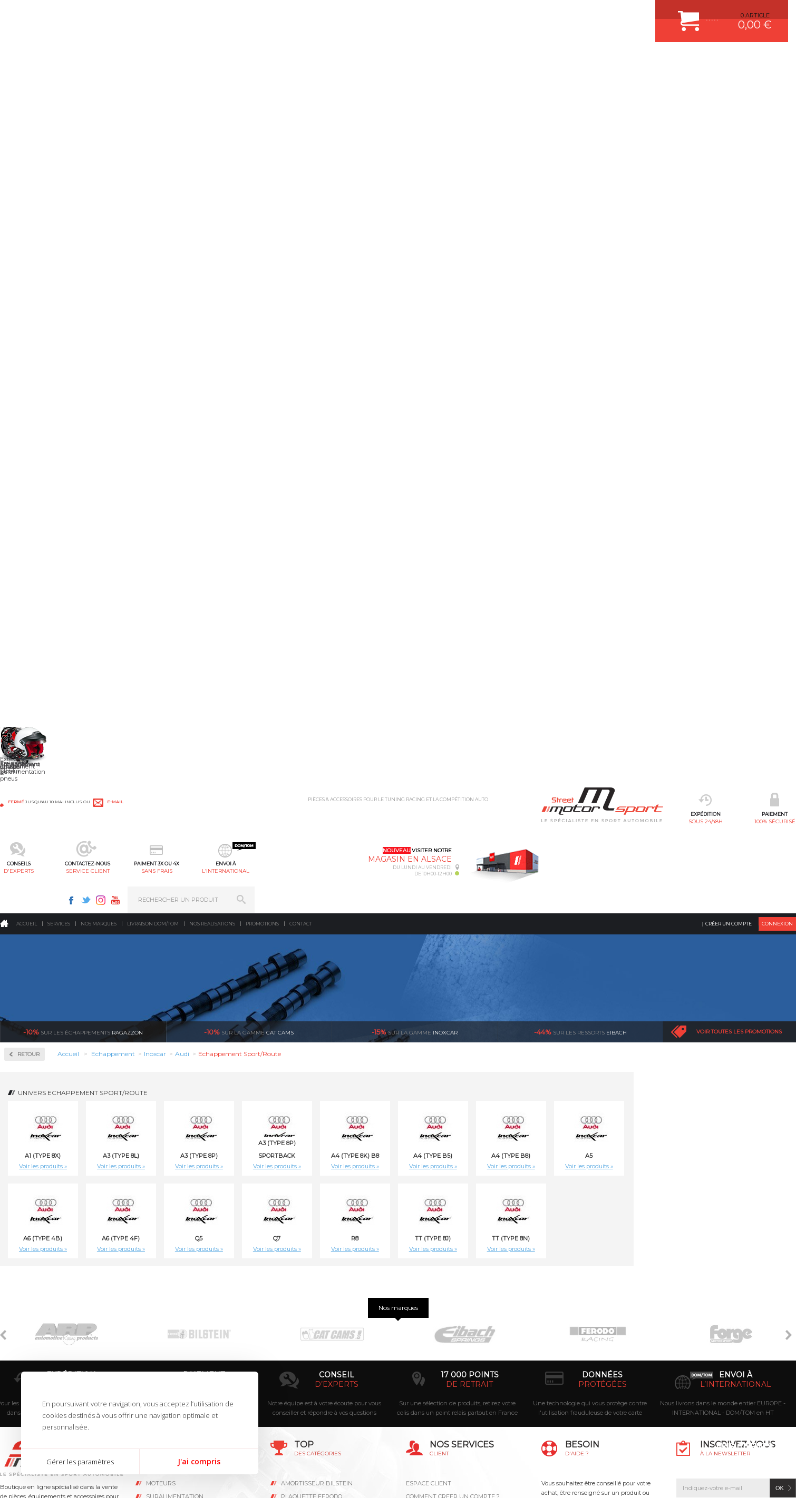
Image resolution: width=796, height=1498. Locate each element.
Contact (300, 87)
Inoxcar (31, 329)
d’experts (336, 1193)
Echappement (169, 1319)
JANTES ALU (299, 1345)
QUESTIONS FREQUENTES (444, 1384)
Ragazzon (83, 195)
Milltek (29, 363)
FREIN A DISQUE (304, 1411)
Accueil (26, 87)
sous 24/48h (161, 60)
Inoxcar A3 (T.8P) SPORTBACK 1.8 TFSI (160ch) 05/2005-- (428, 653)
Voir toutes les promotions (739, 194)
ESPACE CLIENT (428, 1292)
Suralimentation (174, 1305)
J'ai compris (199, 1461)
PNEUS (291, 1358)
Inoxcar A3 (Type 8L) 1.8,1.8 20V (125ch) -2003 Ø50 (324, 822)
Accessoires (39, 261)
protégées (602, 1193)
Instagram (642, 13)
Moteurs (161, 1292)
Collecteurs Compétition (64, 295)
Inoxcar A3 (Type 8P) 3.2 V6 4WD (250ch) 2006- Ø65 (633, 987)
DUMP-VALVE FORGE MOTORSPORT (333, 1384)
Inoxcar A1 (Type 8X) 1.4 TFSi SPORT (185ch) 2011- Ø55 (324, 653)
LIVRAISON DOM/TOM (437, 1371)
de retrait (469, 1193)
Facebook (612, 13)
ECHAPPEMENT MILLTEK (317, 1332)
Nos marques (99, 87)
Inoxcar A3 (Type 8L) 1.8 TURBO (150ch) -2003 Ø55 (221, 818)
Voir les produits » (205, 329)
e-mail (239, 14)
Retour (191, 217)
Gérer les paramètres (80, 1461)
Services (58, 87)
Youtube (656, 13)
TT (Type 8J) (595, 401)
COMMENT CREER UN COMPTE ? (453, 1305)
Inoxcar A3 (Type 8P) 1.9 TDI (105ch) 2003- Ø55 (222, 987)
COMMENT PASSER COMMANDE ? (454, 1319)
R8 (517, 401)
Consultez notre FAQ (609, 1384)
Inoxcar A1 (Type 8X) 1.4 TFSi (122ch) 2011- (221, 649)
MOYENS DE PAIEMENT (439, 1332)
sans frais (432, 60)
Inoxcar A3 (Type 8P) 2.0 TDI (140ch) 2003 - (531, 987)
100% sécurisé (228, 60)
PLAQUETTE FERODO (311, 1305)
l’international (499, 60)
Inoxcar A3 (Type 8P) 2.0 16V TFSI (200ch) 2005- (324, 987)
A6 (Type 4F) (283, 401)
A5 (751, 318)
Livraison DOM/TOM (153, 87)
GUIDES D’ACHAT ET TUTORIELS (452, 1398)
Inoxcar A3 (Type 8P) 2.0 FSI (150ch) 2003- (427, 987)
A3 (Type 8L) (283, 318)
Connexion (777, 87)
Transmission (168, 1332)
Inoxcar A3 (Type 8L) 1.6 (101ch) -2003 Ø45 (736, 649)
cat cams (249, 195)
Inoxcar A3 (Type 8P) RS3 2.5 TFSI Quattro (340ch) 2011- (736, 991)
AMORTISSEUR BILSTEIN (317, 1292)
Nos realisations (212, 87)
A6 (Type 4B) (205, 401)
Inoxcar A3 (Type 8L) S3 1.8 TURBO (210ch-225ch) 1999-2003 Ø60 (736, 822)
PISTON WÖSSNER (308, 1319)
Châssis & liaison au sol (185, 1345)
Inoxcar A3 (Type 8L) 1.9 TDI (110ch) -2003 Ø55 (427, 818)
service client (364, 60)
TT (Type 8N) (673, 401)
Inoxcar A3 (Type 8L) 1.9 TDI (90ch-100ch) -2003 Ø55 (633, 822)
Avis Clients (744, 1446)
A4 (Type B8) (673, 318)
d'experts (296, 60)
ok (779, 1297)
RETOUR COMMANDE (437, 1358)
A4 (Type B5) (595, 318)
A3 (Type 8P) (361, 318)
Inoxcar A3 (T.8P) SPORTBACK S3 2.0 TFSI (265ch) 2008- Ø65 (633, 653)
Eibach (580, 195)
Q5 (361, 401)
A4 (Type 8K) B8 (517, 318)
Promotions (262, 87)
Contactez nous (586, 1357)
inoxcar (415, 195)
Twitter (627, 13)
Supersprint (38, 430)
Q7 (439, 401)
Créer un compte (728, 87)
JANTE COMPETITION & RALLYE (326, 1398)
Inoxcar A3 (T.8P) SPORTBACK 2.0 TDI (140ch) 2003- (530, 653)
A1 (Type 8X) (205, 318)
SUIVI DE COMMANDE (437, 1345)
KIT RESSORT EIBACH (312, 1371)
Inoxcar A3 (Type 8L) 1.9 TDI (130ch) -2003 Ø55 (530, 818)
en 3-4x (204, 1193)
